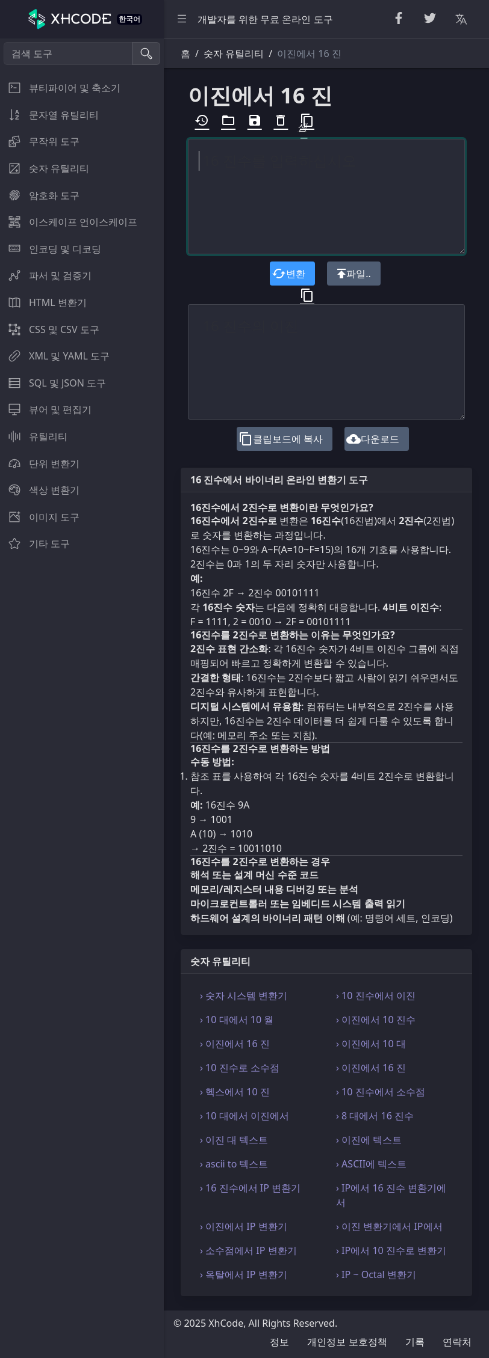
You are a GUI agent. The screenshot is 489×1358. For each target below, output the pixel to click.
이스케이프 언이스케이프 (68, 221)
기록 (415, 1341)
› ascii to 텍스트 (234, 1163)
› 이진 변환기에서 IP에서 (389, 1226)
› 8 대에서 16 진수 (375, 1115)
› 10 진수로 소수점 (239, 1067)
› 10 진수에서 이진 (376, 995)
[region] (82, 698)
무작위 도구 (39, 141)
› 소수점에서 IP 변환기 (248, 1250)
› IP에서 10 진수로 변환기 (391, 1250)
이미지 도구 (39, 517)
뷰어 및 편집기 (46, 409)
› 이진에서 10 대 (371, 1043)
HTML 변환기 (43, 302)
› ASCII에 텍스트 (371, 1163)
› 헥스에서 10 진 (235, 1091)
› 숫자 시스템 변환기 (243, 995)
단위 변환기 (39, 463)
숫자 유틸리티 (44, 168)
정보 (279, 1341)
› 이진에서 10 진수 (376, 1019)
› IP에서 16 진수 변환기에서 (391, 1195)
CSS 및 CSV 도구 (49, 329)
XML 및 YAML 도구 (55, 355)
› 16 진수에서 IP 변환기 (250, 1187)
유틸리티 (33, 436)
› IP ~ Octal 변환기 (376, 1274)
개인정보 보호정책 (347, 1341)
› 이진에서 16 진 (235, 1043)
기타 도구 (35, 543)
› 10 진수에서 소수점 (380, 1091)
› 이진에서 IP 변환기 (243, 1226)
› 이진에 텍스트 (369, 1139)
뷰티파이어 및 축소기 (60, 87)
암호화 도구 (39, 195)
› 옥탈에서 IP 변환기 (243, 1274)
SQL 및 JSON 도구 (53, 383)
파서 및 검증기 (46, 275)
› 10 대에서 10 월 (236, 1019)
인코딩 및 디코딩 (50, 248)
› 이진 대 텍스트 (234, 1139)
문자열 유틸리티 (49, 114)
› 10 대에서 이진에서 (244, 1115)
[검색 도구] (68, 53)
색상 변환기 (39, 490)
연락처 (457, 1341)
